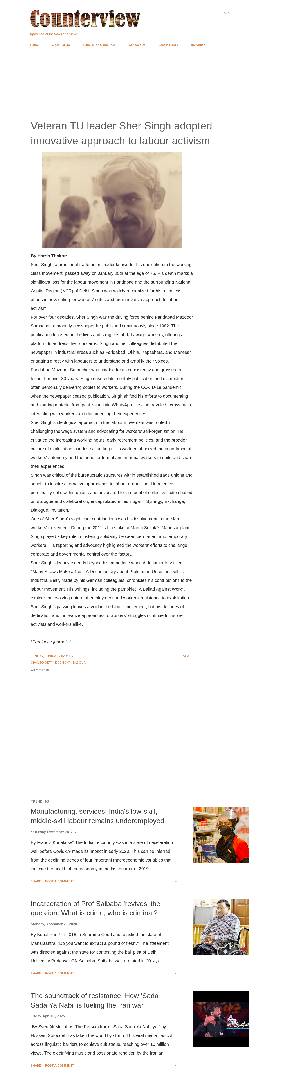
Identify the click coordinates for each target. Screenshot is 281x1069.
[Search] (230, 13)
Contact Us (137, 44)
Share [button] (188, 656)
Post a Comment (59, 881)
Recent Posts (168, 44)
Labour (79, 662)
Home (34, 44)
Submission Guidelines (99, 44)
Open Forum (61, 44)
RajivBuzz (198, 44)
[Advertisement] (140, 83)
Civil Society (42, 662)
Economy (63, 662)
